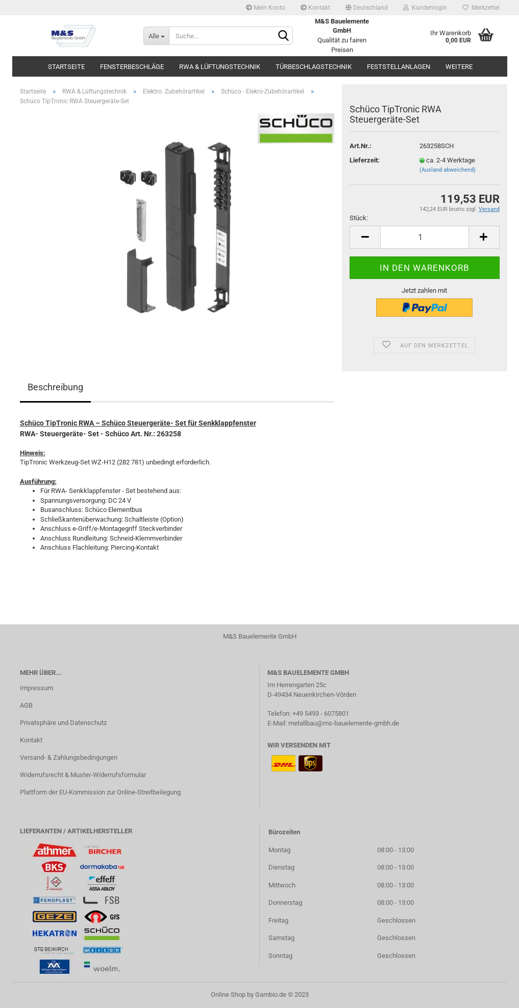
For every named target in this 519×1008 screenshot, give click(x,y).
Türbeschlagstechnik (314, 67)
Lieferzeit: (365, 160)
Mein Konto (265, 7)
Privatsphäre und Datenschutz (63, 722)
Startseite (66, 67)
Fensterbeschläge (132, 67)
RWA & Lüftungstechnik (219, 67)
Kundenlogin (425, 7)
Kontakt (315, 7)
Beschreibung (55, 387)
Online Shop (228, 994)
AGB (26, 705)
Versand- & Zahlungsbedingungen (68, 757)
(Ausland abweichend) (447, 170)
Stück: (359, 218)
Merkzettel (481, 7)
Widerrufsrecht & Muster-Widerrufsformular (83, 775)
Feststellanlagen (398, 67)
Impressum (36, 688)
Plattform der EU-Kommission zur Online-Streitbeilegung (100, 792)
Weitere (459, 67)
